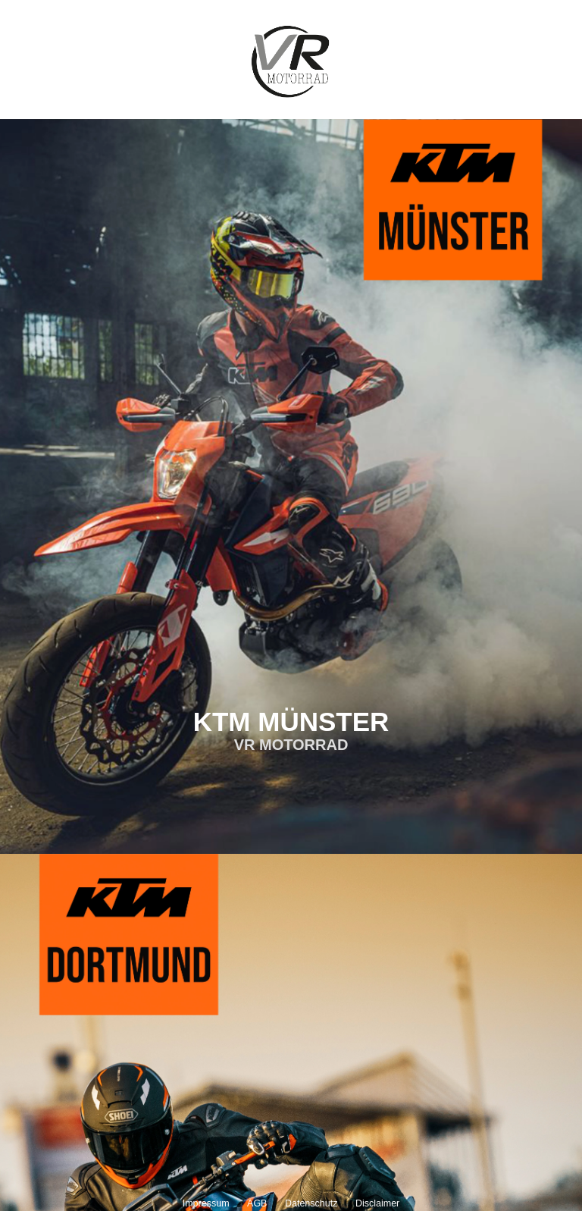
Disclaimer (377, 1203)
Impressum (206, 1203)
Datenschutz (311, 1203)
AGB (257, 1203)
